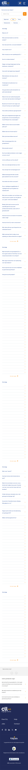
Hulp (15, 719)
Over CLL (5, 719)
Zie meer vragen (14, 241)
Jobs (3, 724)
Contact (17, 724)
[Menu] (24, 3)
